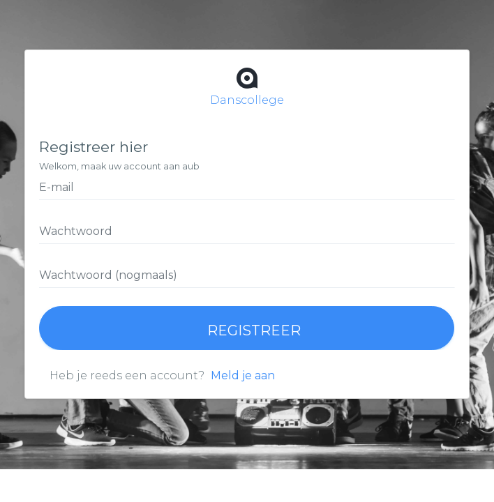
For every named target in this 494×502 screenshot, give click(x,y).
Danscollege (247, 85)
